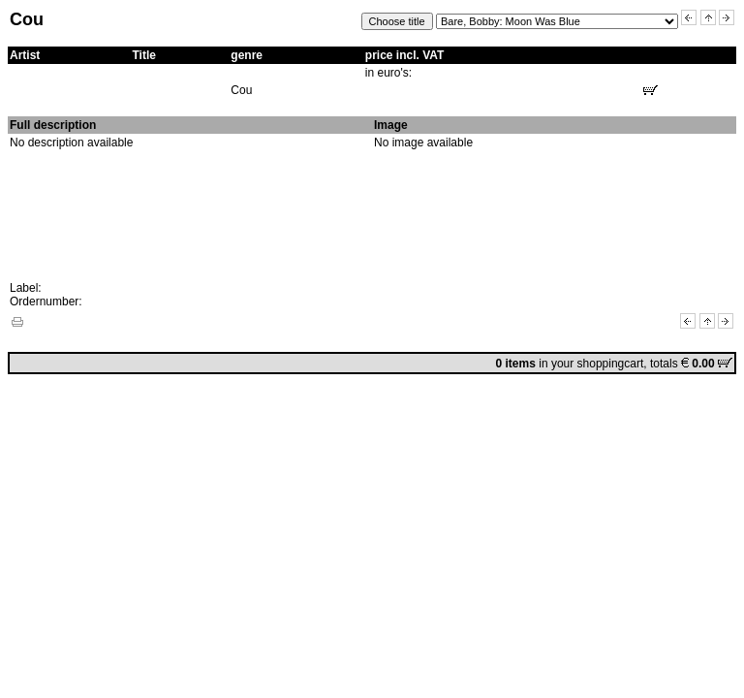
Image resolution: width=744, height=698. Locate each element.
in (523, 363)
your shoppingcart (597, 363)
